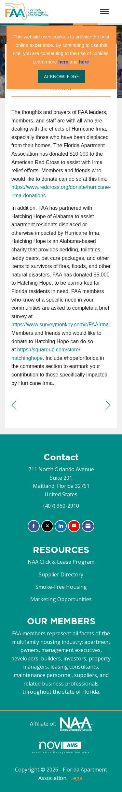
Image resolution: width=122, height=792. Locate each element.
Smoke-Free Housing (61, 586)
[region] (108, 405)
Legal (77, 778)
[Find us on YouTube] (74, 526)
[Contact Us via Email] (88, 526)
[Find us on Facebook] (34, 526)
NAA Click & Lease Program (61, 561)
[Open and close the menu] (82, 11)
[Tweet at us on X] (47, 526)
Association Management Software (61, 748)
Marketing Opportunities (61, 599)
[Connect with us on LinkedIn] (61, 526)
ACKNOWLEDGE (61, 76)
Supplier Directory (61, 574)
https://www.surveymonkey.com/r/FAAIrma (60, 324)
